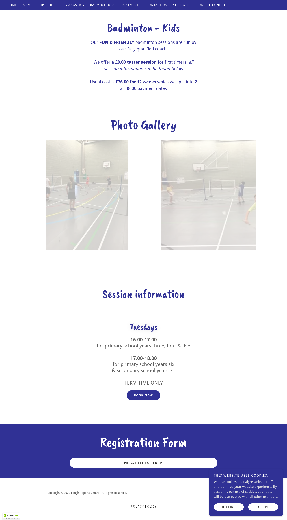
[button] (102, 5)
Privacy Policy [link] (143, 506)
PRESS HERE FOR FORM (143, 463)
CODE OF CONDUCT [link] (212, 5)
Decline (228, 506)
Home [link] (12, 5)
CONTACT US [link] (156, 5)
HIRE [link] (53, 5)
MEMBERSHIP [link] (33, 5)
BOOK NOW (143, 395)
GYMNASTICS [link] (73, 5)
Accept (263, 506)
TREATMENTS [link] (130, 5)
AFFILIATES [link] (182, 5)
